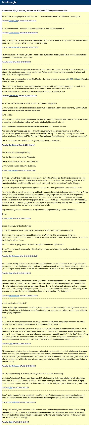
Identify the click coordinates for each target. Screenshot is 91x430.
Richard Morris (13, 96)
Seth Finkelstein (14, 33)
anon (10, 62)
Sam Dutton (12, 145)
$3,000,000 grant (74, 79)
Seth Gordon (13, 170)
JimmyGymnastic (14, 47)
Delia (10, 218)
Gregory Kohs (13, 21)
